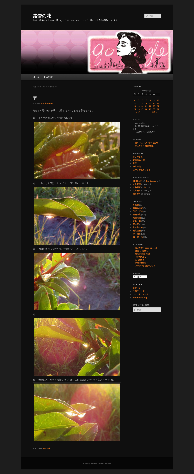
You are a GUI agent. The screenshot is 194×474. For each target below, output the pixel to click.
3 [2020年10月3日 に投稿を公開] (157, 97)
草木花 (136, 224)
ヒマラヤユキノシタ (142, 170)
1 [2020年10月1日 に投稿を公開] (150, 97)
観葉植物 (137, 230)
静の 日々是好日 (142, 251)
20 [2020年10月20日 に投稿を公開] (142, 106)
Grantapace (151, 181)
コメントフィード (141, 294)
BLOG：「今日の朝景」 (145, 146)
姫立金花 (137, 166)
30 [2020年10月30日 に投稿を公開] (154, 109)
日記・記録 (138, 211)
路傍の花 (42, 15)
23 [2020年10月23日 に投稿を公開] (154, 106)
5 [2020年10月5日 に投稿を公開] (138, 100)
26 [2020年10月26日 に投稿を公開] (139, 109)
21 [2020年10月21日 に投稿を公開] (146, 106)
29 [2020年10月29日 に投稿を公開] (150, 109)
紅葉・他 (137, 221)
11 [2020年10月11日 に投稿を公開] (135, 103)
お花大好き (139, 260)
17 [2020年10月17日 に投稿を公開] (158, 103)
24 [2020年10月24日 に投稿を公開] (158, 106)
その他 (136, 205)
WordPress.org (140, 297)
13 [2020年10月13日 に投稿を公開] (142, 103)
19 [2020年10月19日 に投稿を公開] (139, 106)
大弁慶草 (137, 184)
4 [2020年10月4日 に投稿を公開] (134, 100)
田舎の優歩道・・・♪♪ (144, 263)
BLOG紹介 (49, 77)
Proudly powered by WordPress (97, 463)
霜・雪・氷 (138, 237)
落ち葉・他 (138, 227)
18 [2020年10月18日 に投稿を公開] (135, 106)
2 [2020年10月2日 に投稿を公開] (154, 97)
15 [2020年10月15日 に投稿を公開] (150, 103)
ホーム (36, 77)
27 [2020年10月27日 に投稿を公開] (142, 109)
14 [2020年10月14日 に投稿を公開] (146, 103)
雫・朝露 (46, 448)
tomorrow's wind (142, 254)
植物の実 (137, 214)
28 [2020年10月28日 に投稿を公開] (146, 109)
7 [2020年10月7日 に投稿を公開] (146, 100)
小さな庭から (140, 257)
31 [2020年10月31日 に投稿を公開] (158, 109)
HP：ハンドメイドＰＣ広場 (146, 143)
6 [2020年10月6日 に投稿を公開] (142, 100)
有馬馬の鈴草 (139, 160)
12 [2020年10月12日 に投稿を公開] (139, 103)
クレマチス (138, 157)
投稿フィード (139, 291)
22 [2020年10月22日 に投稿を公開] (150, 106)
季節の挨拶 (138, 208)
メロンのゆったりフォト (145, 266)
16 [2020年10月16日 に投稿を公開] (154, 103)
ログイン (137, 288)
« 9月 (138, 112)
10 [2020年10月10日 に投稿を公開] (158, 100)
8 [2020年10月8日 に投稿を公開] (150, 100)
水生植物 (137, 218)
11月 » (154, 112)
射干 (135, 163)
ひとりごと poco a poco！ (146, 248)
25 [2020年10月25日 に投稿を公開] (135, 109)
